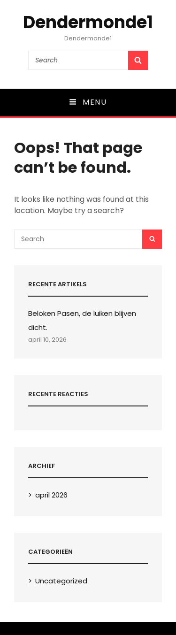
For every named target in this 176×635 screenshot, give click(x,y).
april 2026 (51, 495)
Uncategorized (61, 581)
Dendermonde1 (88, 22)
